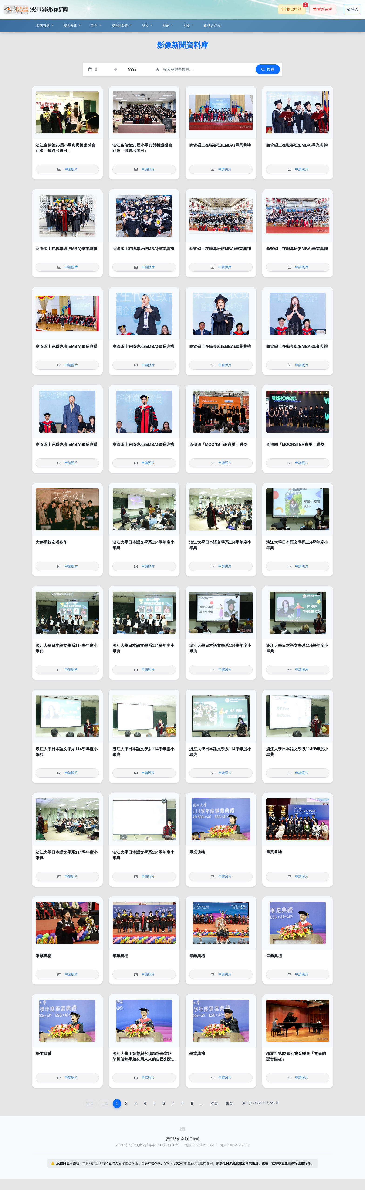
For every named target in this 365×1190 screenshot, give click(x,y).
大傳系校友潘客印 (51, 542)
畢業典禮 (197, 852)
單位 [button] (146, 25)
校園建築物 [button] (120, 25)
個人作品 (212, 25)
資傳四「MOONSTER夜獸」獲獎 (218, 444)
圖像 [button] (166, 25)
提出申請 (294, 8)
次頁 (214, 1103)
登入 (352, 9)
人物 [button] (187, 25)
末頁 (229, 1103)
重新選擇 (322, 9)
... (201, 1103)
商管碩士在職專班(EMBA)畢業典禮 (220, 145)
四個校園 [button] (43, 25)
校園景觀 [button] (71, 25)
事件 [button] (94, 25)
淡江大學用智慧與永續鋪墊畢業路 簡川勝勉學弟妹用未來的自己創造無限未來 (144, 1059)
